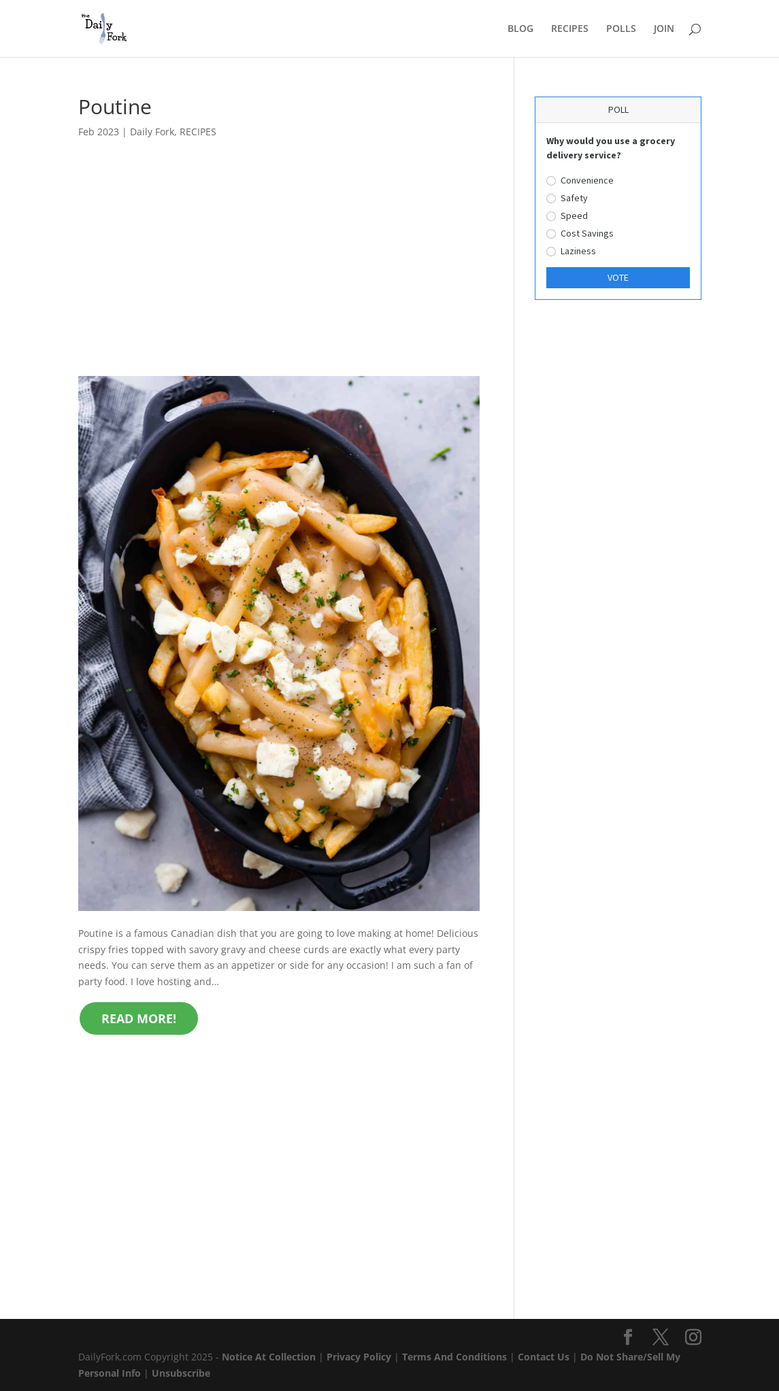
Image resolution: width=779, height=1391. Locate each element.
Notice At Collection (270, 1356)
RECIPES (570, 29)
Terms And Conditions (454, 1356)
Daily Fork (152, 131)
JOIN (664, 29)
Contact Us (543, 1356)
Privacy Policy (359, 1356)
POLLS (621, 29)
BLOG (520, 29)
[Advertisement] (279, 275)
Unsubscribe (181, 1373)
